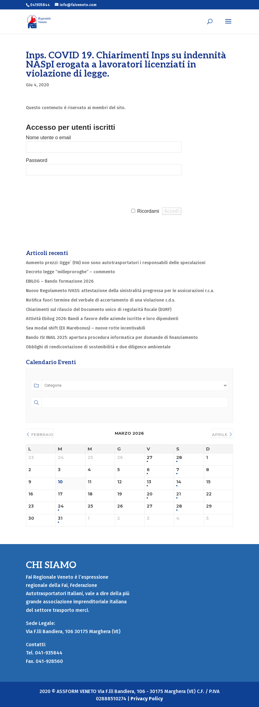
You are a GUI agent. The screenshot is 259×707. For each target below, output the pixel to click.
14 (178, 482)
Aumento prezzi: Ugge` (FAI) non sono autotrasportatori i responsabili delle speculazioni (115, 262)
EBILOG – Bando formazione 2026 (59, 281)
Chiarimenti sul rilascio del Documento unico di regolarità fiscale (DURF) (98, 309)
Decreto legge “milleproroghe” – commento (70, 271)
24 (61, 506)
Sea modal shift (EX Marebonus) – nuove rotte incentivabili (85, 328)
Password (36, 160)
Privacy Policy (147, 699)
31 (60, 518)
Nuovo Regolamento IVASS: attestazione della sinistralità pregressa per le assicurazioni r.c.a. (120, 290)
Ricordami (148, 211)
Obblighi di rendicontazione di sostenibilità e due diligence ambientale (98, 347)
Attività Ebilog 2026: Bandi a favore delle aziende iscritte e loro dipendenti (102, 318)
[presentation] (72, 191)
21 (178, 494)
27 (149, 457)
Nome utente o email (48, 137)
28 (179, 457)
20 (149, 494)
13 (149, 482)
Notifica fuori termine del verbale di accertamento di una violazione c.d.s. (100, 300)
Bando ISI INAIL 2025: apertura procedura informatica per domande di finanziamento (112, 337)
